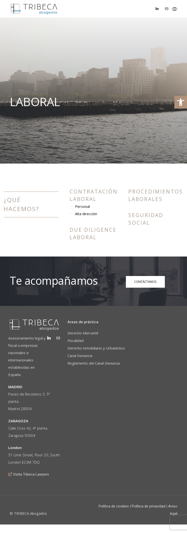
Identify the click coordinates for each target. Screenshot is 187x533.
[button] (180, 102)
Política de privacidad (148, 515)
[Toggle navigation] (174, 9)
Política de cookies (114, 515)
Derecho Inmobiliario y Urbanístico (96, 349)
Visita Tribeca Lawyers (32, 483)
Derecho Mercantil (83, 334)
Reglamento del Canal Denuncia (94, 364)
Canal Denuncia (80, 357)
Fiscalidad (76, 342)
